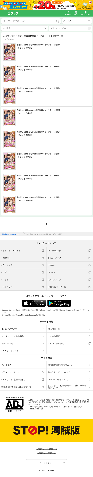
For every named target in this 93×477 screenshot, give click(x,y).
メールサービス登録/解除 (12, 336)
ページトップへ (46, 463)
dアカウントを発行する (46, 448)
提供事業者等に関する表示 (60, 365)
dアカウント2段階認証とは (13, 379)
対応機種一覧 (54, 329)
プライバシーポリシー (11, 372)
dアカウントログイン (11, 351)
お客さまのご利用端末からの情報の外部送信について (67, 386)
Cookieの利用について (58, 379)
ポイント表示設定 (56, 343)
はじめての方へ (10, 329)
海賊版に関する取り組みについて (16, 387)
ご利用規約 (6, 365)
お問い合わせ (7, 343)
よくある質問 (54, 336)
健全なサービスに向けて (59, 372)
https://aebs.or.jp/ (36, 409)
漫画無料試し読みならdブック (12, 234)
